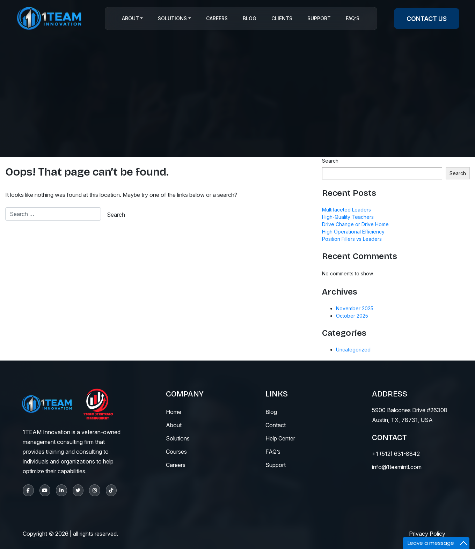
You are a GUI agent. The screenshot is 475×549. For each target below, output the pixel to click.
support (275, 464)
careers (175, 464)
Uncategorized (353, 350)
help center (280, 438)
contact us (427, 18)
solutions (178, 438)
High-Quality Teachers (348, 217)
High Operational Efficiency (353, 232)
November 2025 (354, 308)
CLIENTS (281, 18)
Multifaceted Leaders (346, 210)
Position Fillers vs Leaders (352, 239)
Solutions (172, 18)
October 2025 (352, 316)
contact (275, 425)
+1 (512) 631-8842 (396, 453)
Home (173, 411)
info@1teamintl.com (397, 466)
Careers (217, 18)
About (130, 18)
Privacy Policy (427, 533)
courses (176, 451)
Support (319, 18)
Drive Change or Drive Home (355, 224)
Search (330, 161)
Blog (249, 18)
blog (271, 411)
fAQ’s (272, 451)
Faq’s (352, 18)
